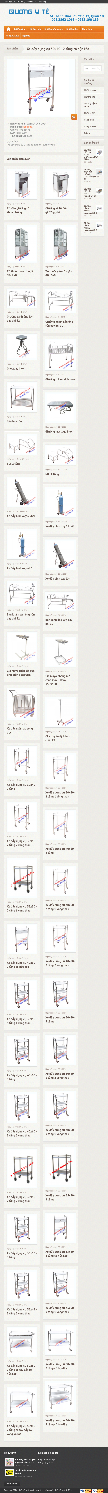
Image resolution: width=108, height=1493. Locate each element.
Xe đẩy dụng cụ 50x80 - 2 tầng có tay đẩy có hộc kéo (22, 1370)
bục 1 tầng (52, 474)
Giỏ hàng (42, 2)
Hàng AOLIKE (12, 35)
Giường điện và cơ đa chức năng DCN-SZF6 (91, 154)
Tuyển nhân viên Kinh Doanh (25, 1472)
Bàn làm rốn (14, 421)
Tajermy (26, 35)
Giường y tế (35, 29)
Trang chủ (8, 29)
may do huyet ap (46, 1459)
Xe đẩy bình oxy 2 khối (59, 526)
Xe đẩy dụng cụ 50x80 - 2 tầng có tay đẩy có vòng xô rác (22, 1430)
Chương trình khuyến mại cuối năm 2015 (25, 1461)
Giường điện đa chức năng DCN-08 (90, 192)
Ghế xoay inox (15, 368)
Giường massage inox (58, 431)
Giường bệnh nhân (53, 29)
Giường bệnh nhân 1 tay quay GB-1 (90, 209)
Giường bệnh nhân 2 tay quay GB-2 (90, 226)
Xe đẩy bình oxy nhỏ (19, 568)
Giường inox (20, 29)
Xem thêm (12, 1483)
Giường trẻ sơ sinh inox (60, 379)
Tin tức (20, 2)
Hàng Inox (87, 29)
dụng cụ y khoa (46, 1462)
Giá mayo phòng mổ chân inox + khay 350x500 (57, 680)
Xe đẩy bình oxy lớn (57, 578)
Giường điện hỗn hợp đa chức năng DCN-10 (91, 174)
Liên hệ (30, 2)
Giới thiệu (8, 2)
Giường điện (72, 29)
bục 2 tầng (13, 464)
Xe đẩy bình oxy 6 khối (21, 516)
